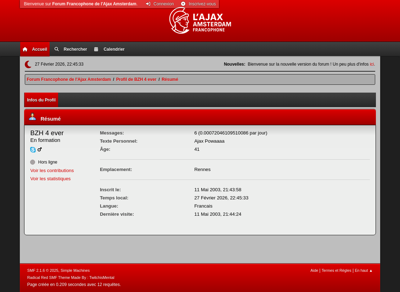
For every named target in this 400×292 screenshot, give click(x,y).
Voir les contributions (52, 170)
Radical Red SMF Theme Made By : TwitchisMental (70, 277)
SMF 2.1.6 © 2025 (42, 270)
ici (372, 64)
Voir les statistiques (50, 178)
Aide (314, 270)
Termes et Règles (336, 270)
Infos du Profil (41, 100)
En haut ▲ (364, 270)
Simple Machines (75, 270)
